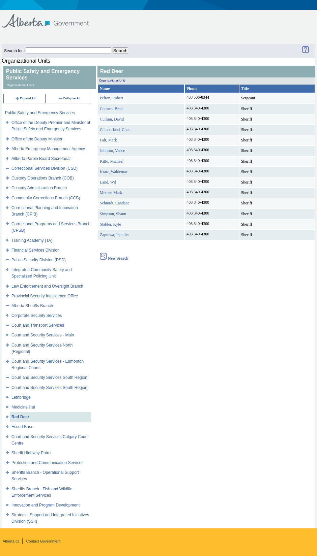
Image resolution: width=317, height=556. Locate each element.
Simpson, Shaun (113, 213)
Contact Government (43, 541)
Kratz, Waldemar (113, 171)
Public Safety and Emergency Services (40, 112)
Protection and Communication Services (47, 462)
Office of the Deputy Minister (36, 139)
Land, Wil (108, 182)
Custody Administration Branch (39, 188)
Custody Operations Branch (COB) (42, 178)
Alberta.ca (11, 541)
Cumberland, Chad (115, 129)
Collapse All (69, 98)
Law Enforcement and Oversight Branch (47, 286)
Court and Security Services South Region (49, 377)
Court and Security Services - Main (42, 335)
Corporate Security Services (36, 315)
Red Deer (20, 417)
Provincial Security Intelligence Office (44, 296)
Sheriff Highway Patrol (31, 453)
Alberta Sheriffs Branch (32, 305)
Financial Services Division (35, 250)
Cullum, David (112, 119)
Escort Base (22, 426)
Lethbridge (21, 397)
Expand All (25, 98)
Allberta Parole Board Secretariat (40, 158)
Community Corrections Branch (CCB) (45, 198)
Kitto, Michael (111, 161)
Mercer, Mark (111, 192)
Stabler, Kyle (110, 224)
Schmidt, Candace (114, 203)
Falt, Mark (108, 140)
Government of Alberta (51, 17)
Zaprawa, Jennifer (114, 234)
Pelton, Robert (111, 98)
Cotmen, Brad (111, 108)
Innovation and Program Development (45, 505)
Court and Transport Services (37, 325)
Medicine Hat (23, 407)
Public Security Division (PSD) (38, 260)
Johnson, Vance (112, 150)
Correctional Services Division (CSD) (44, 168)
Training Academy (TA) (31, 240)
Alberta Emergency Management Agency (48, 148)
